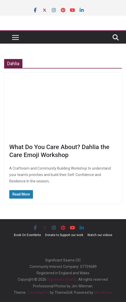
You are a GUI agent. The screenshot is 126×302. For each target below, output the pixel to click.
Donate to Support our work (64, 235)
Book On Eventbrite (27, 235)
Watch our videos (99, 235)
